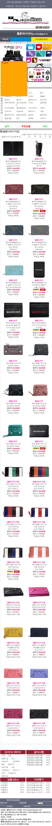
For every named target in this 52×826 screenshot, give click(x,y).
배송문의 (4, 787)
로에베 (30, 118)
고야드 (30, 103)
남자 (7, 126)
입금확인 (4, 785)
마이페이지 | (34, 6)
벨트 (3, 764)
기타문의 (4, 783)
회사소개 (41, 2)
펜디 (18, 118)
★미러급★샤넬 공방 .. (35, 785)
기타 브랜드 (32, 108)
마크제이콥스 (10, 108)
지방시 (42, 108)
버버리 (30, 96)
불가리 (19, 100)
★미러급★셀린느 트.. (35, 790)
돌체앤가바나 (10, 115)
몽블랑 (42, 96)
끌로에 (30, 115)
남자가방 (5, 767)
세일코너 (12, 764)
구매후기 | (26, 2)
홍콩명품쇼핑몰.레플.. (35, 755)
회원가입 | (25, 6)
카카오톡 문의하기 (41, 39)
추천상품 (25, 126)
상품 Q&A (13, 779)
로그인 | (19, 6)
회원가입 (5, 776)
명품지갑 (5, 758)
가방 (3, 756)
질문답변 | (18, 2)
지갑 (12, 758)
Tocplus (5, 63)
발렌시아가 (32, 100)
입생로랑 (43, 103)
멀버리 (7, 100)
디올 (41, 111)
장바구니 (42, 6)
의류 (3, 773)
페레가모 (31, 111)
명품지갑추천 (21, 115)
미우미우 (8, 111)
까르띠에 (20, 111)
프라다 (19, 96)
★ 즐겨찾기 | (10, 6)
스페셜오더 (12, 773)
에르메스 (8, 96)
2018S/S (43, 118)
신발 (12, 756)
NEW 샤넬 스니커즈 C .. (35, 792)
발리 (41, 93)
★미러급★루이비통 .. (35, 787)
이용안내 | (34, 2)
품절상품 (8, 118)
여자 (45, 126)
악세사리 (6, 761)
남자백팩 (16, 761)
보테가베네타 (10, 103)
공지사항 (39, 752)
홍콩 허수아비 (24, 33)
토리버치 (43, 100)
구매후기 (39, 779)
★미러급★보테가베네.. (36, 783)
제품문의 (4, 790)
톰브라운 (43, 115)
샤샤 (30, 93)
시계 (12, 767)
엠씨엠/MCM (21, 108)
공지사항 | (10, 2)
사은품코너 (6, 770)
